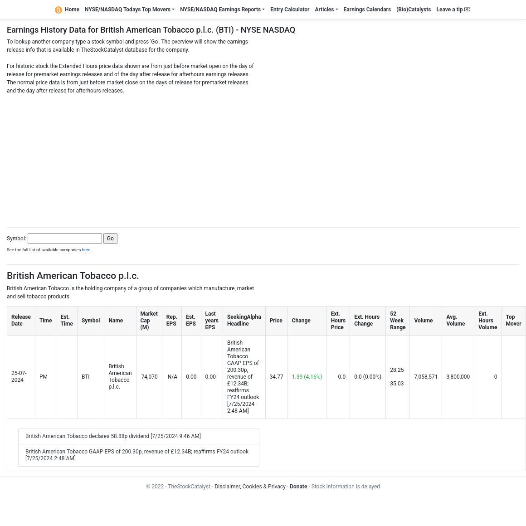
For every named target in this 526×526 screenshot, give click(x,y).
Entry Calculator (289, 9)
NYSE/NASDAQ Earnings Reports (220, 9)
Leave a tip (453, 9)
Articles (324, 9)
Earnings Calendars (367, 9)
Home (67, 9)
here (86, 249)
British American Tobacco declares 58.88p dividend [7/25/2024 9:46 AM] (113, 436)
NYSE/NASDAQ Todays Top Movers (127, 9)
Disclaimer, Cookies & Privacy (249, 486)
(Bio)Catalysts (413, 9)
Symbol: (16, 238)
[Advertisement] (263, 158)
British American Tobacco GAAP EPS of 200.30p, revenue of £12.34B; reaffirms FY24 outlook (243, 370)
